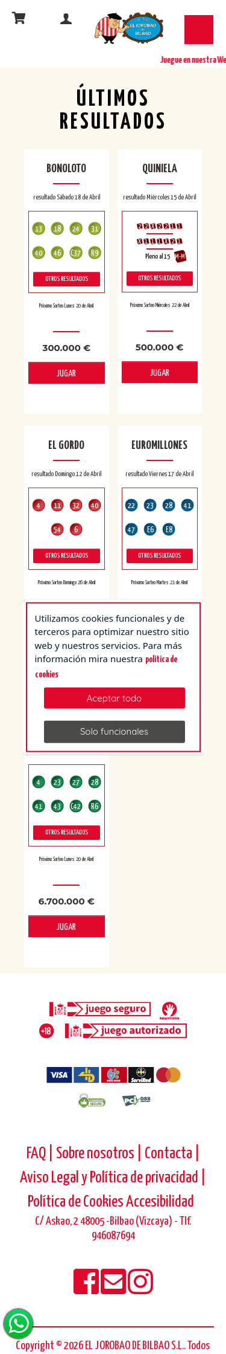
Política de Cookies (76, 1202)
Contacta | (172, 1154)
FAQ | (41, 1154)
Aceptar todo (114, 698)
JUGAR (66, 373)
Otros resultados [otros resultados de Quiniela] (159, 278)
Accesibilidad (160, 1202)
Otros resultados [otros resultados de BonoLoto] (66, 279)
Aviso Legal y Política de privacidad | (113, 1178)
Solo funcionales (114, 731)
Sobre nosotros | (99, 1154)
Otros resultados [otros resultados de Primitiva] (66, 832)
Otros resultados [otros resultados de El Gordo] (66, 555)
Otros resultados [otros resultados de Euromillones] (159, 555)
